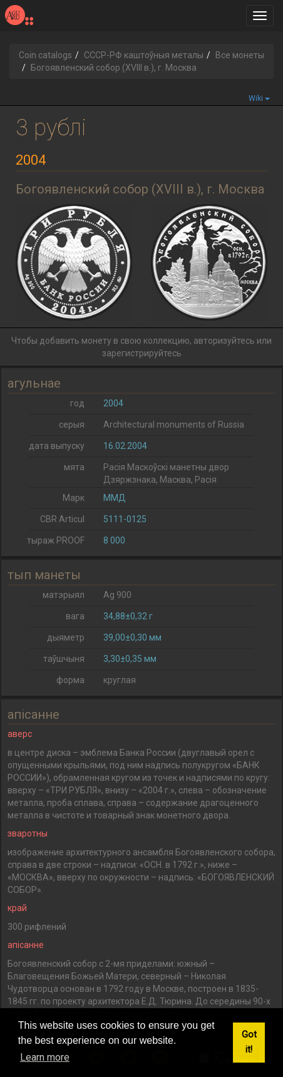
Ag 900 (117, 595)
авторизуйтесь (224, 341)
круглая (119, 680)
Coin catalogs (45, 55)
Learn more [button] (44, 1057)
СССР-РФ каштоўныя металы (143, 55)
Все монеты (239, 55)
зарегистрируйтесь (142, 353)
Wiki (259, 98)
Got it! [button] (249, 1042)
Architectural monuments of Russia (173, 425)
